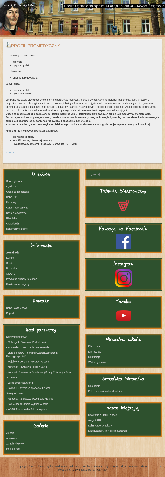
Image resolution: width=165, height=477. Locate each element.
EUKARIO (101, 470)
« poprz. (10, 152)
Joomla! (76, 470)
